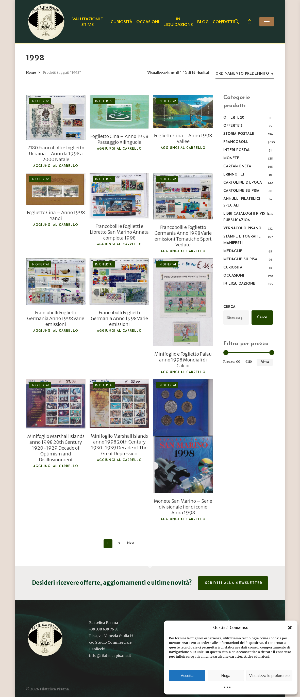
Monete (231, 158)
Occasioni (233, 276)
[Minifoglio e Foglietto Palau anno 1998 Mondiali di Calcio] (183, 302)
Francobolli (236, 142)
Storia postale (238, 134)
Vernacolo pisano (242, 228)
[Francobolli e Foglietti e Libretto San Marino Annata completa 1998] (119, 195)
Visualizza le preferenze (269, 675)
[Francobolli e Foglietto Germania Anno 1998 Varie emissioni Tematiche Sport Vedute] (183, 196)
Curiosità (232, 268)
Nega (225, 675)
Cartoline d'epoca (242, 183)
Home (31, 72)
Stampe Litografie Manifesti (242, 240)
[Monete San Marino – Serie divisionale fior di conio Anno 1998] (183, 436)
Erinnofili (233, 175)
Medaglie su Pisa (240, 259)
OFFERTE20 (233, 118)
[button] (289, 627)
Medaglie (232, 251)
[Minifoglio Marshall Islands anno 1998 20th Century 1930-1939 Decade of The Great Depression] (119, 403)
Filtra (264, 362)
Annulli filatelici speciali (241, 202)
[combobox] (244, 74)
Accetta (187, 675)
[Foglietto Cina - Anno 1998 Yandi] (56, 189)
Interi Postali (237, 150)
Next (131, 543)
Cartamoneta (237, 166)
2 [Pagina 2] (119, 543)
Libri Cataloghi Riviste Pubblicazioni (246, 217)
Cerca (229, 307)
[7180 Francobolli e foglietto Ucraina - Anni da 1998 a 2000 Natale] (56, 117)
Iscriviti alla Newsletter (233, 583)
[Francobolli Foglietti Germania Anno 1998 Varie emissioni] (56, 281)
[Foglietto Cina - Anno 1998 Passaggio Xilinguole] (119, 112)
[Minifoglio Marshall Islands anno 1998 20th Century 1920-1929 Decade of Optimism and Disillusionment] (56, 404)
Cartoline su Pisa (241, 191)
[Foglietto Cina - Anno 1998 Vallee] (183, 111)
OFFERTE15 (232, 126)
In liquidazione (239, 284)
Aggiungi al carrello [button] (55, 166)
